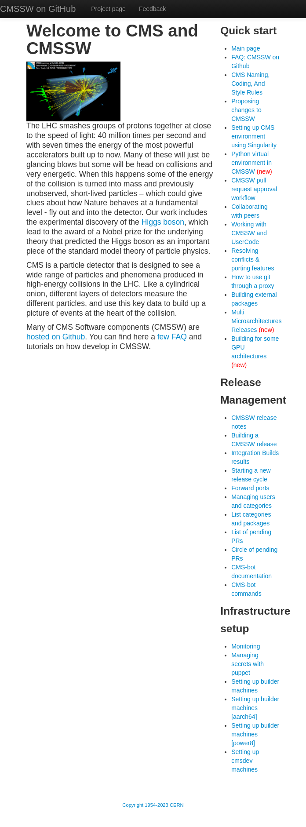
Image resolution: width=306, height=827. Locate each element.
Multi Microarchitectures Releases (256, 321)
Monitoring (245, 646)
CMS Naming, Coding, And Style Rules (250, 83)
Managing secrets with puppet (247, 664)
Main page (245, 48)
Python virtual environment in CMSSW (251, 162)
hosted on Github (55, 336)
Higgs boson (163, 222)
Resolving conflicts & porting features (252, 259)
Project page (108, 8)
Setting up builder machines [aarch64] (255, 708)
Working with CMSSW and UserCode (249, 233)
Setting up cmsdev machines (245, 760)
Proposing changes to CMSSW (246, 110)
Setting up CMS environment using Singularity (254, 136)
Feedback (152, 8)
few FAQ (172, 336)
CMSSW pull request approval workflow (254, 189)
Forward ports (250, 488)
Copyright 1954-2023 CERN (152, 805)
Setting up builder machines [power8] (255, 734)
